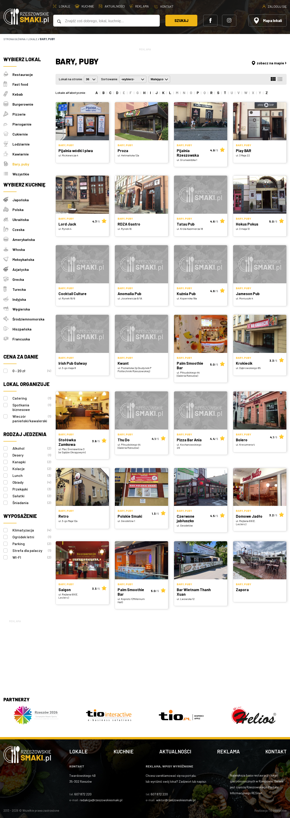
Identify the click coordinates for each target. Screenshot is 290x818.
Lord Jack (67, 224)
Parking (31, 538)
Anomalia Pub (129, 293)
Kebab (17, 94)
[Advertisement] (145, 655)
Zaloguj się (274, 6)
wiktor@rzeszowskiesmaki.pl (176, 800)
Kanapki (31, 456)
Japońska (20, 197)
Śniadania (31, 497)
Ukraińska (20, 217)
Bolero (241, 439)
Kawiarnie (20, 152)
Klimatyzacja (31, 524)
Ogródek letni (31, 531)
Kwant (123, 363)
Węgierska (21, 304)
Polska (18, 207)
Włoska (18, 246)
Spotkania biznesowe (31, 401)
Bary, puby (20, 162)
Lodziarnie (21, 142)
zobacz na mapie (269, 63)
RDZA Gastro (129, 224)
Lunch (31, 470)
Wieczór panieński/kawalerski (31, 413)
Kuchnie (124, 751)
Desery (31, 449)
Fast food (20, 84)
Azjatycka (20, 265)
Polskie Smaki (130, 516)
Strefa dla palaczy (31, 545)
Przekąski (31, 483)
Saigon (64, 589)
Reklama (228, 751)
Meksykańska (23, 256)
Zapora (242, 589)
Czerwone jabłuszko (185, 518)
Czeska (18, 226)
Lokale (78, 751)
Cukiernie (20, 133)
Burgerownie (22, 103)
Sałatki (31, 490)
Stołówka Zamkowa (67, 442)
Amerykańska (23, 236)
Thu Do (124, 439)
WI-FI (31, 552)
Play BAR (243, 150)
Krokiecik (244, 363)
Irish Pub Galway (72, 363)
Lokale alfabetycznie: (71, 93)
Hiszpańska (21, 324)
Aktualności (175, 751)
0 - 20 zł (31, 365)
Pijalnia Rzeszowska (188, 152)
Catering (31, 393)
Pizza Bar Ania (189, 439)
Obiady (31, 477)
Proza (123, 150)
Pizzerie (19, 113)
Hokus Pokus (247, 224)
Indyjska (19, 295)
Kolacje (31, 463)
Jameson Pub (248, 293)
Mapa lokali (267, 20)
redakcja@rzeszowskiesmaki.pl (101, 800)
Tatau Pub (186, 224)
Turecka (19, 285)
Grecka (18, 275)
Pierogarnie (21, 123)
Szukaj (180, 20)
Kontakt (276, 751)
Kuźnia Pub (186, 293)
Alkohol (31, 443)
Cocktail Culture (72, 293)
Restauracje (22, 74)
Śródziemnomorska (28, 314)
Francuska (21, 334)
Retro (63, 516)
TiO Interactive (277, 810)
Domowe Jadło (249, 516)
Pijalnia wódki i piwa (75, 150)
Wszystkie (20, 172)
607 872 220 (83, 794)
